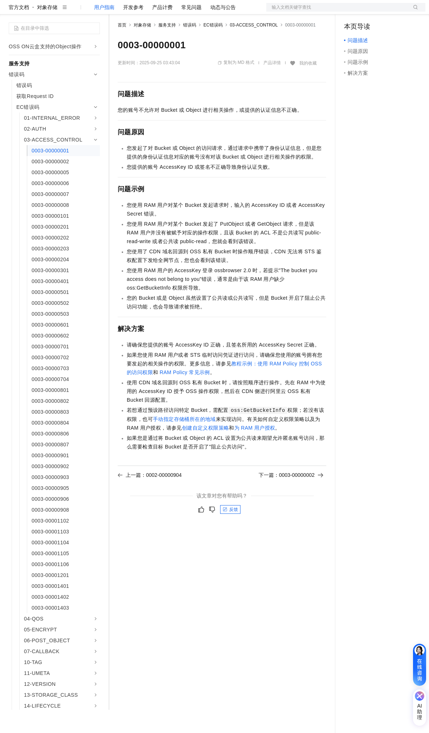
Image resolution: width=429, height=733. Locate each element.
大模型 (74, 12)
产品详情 (272, 86)
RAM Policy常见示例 (185, 395)
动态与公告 (223, 30)
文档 (336, 11)
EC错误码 (213, 48)
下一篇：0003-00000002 (291, 498)
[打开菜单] (11, 11)
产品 (94, 12)
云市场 (177, 12)
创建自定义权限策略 (205, 451)
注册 (387, 11)
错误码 (189, 48)
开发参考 (133, 30)
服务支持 (167, 48)
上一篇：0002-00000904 (150, 498)
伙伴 (197, 12)
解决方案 (117, 12)
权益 (139, 12)
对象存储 (47, 30)
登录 (413, 11)
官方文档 (19, 30)
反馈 (230, 532)
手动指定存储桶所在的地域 (184, 442)
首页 (122, 48)
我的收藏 (308, 86)
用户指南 (104, 30)
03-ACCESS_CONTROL (254, 48)
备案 (352, 11)
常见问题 (191, 30)
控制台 (369, 11)
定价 (157, 12)
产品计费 (162, 30)
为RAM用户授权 (254, 451)
